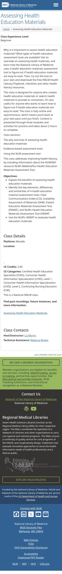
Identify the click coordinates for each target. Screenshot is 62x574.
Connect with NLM (31, 508)
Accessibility (31, 554)
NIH (24, 564)
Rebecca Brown (39, 340)
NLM (15, 564)
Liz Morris (30, 335)
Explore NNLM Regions (31, 479)
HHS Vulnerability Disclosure (30, 547)
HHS (33, 564)
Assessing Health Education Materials (25, 313)
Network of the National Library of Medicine (31, 399)
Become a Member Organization (31, 362)
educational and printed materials (22, 379)
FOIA (31, 544)
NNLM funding (39, 373)
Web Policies (31, 540)
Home (6, 29)
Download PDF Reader (31, 557)
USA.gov (45, 564)
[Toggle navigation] (56, 4)
